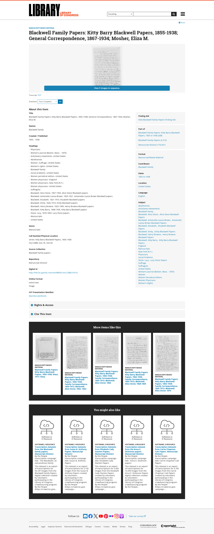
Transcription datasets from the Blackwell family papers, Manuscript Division (45, 450)
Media (114, 526)
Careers (98, 526)
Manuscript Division (151, 144)
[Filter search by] (120, 14)
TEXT (39, 95)
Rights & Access (43, 305)
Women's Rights (145, 283)
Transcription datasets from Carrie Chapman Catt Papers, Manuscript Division (166, 450)
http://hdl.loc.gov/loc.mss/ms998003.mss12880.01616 (53, 272)
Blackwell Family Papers (152, 140)
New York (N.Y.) (145, 251)
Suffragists (143, 266)
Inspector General (55, 526)
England (142, 246)
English (141, 196)
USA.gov (88, 526)
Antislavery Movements (149, 208)
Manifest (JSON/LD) (37, 296)
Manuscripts (144, 248)
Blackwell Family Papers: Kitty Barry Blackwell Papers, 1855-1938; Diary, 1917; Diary (46, 373)
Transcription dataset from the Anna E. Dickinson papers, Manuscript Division (135, 450)
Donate (122, 526)
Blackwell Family (145, 167)
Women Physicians (146, 280)
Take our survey (137, 516)
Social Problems (145, 257)
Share (182, 22)
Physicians (143, 254)
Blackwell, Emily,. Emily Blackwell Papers (156, 231)
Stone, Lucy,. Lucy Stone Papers (152, 260)
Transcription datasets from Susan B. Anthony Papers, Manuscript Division (76, 450)
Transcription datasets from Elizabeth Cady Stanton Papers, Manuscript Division (105, 450)
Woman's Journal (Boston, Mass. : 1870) (156, 271)
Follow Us (73, 516)
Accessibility (33, 526)
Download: (33, 101)
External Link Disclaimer (73, 526)
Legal (43, 526)
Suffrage (142, 263)
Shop (130, 526)
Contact (106, 526)
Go (60, 101)
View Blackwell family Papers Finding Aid (157, 119)
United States (144, 186)
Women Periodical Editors (150, 277)
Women (141, 274)
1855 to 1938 (144, 176)
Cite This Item (42, 314)
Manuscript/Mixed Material (41, 28)
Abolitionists (144, 205)
